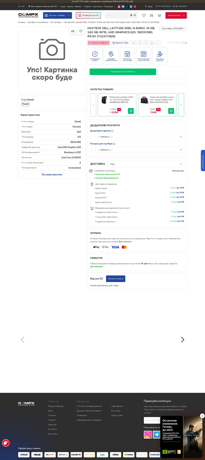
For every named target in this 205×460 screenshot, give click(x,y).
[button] (93, 104)
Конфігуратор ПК (88, 15)
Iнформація (83, 401)
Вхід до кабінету (56, 406)
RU (23, 6)
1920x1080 (75, 142)
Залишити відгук (115, 279)
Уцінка (70, 7)
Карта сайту (117, 415)
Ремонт (78, 7)
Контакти (97, 7)
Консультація (176, 15)
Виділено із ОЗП (72, 152)
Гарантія (52, 425)
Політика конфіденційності (89, 406)
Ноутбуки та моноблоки (38, 22)
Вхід (148, 6)
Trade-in (87, 7)
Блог (50, 411)
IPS (79, 137)
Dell (79, 132)
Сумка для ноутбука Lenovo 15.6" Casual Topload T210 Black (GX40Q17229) (162, 99)
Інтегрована (75, 168)
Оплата (52, 415)
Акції (63, 7)
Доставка (53, 434)
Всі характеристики (52, 174)
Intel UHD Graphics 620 (69, 147)
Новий (25, 104)
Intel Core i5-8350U (71, 157)
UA (19, 6)
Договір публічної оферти (89, 411)
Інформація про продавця (89, 420)
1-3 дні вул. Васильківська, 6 (106, 178)
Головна (21, 22)
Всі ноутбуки (55, 22)
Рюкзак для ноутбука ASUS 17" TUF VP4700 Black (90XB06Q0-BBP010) (121, 99)
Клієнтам (53, 401)
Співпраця (82, 415)
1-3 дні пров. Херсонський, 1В (107, 174)
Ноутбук (77, 127)
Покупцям (108, 7)
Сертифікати (117, 406)
